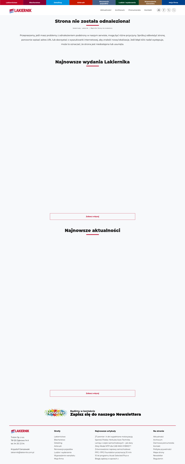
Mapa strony (158, 443)
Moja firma (173, 3)
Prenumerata (135, 10)
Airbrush (81, 3)
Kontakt (148, 10)
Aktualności (105, 10)
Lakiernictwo (11, 3)
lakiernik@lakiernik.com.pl (22, 443)
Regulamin (158, 450)
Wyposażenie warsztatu (150, 3)
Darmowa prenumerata (163, 434)
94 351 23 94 (19, 434)
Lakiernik (85, 28)
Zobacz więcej (92, 216)
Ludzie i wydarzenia (127, 3)
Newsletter (92, 408)
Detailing (58, 3)
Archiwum (120, 10)
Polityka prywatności (162, 440)
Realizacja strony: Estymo (156, 459)
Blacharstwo (34, 3)
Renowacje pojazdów (104, 3)
